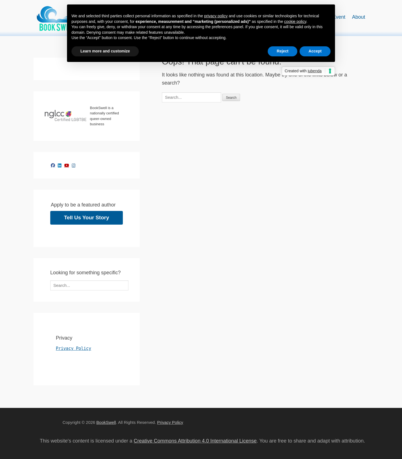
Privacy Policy (73, 348)
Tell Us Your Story (86, 217)
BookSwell (106, 422)
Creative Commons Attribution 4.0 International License (195, 441)
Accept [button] (315, 51)
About (358, 17)
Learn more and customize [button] (105, 51)
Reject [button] (282, 51)
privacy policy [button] (216, 16)
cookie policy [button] (295, 21)
